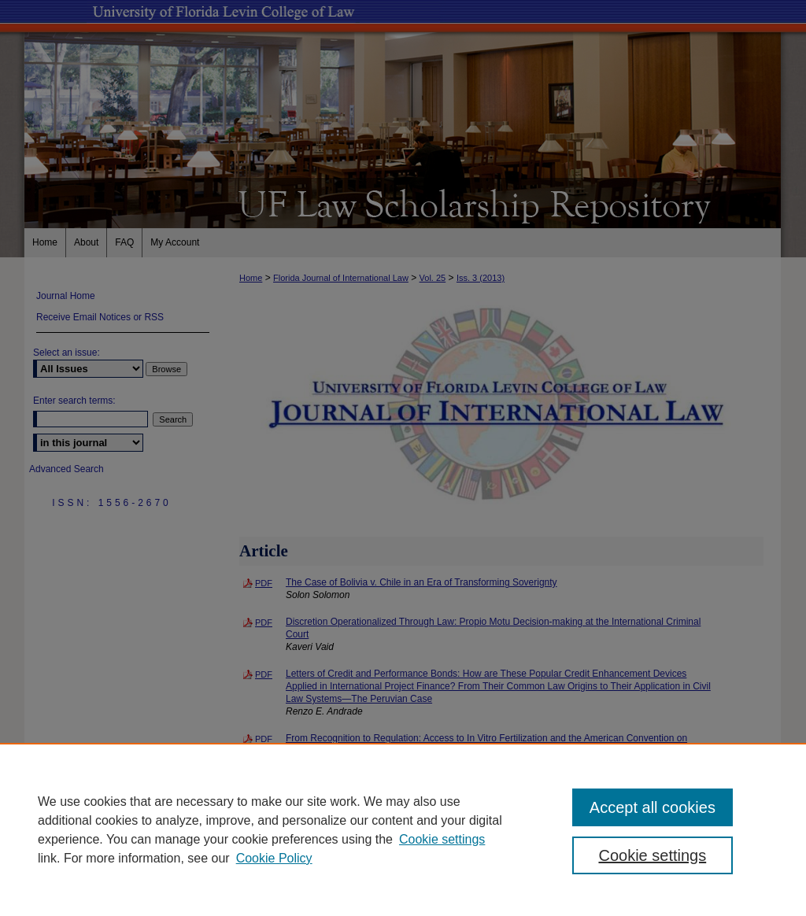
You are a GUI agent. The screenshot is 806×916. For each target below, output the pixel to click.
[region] (403, 829)
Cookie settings (442, 839)
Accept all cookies (652, 807)
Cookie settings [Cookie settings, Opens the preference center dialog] (652, 855)
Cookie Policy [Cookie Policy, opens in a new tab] (274, 858)
